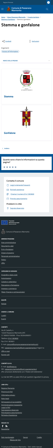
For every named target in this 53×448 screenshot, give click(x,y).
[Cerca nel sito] (46, 9)
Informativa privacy (8, 395)
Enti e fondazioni (7, 249)
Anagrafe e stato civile (9, 275)
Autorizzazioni (6, 278)
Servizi (25, 437)
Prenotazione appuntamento (11, 412)
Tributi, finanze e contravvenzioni (13, 292)
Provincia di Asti (7, 391)
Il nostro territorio (33, 17)
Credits (39, 437)
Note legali (5, 398)
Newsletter (5, 429)
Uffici (3, 263)
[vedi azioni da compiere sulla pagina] (34, 41)
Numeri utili (5, 354)
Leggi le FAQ (5, 407)
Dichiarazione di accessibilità (11, 402)
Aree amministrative (8, 242)
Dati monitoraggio (7, 437)
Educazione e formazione (10, 285)
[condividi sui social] (6, 41)
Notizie (3, 303)
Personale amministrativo (10, 256)
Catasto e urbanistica (8, 281)
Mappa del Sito (15, 440)
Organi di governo (7, 252)
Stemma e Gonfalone (8, 19)
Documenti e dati (7, 246)
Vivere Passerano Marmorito (16, 17)
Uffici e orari (5, 351)
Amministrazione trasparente (11, 405)
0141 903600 (13, 338)
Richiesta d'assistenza (9, 415)
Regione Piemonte (8, 2)
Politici (3, 259)
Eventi (3, 319)
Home (3, 17)
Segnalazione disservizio (10, 410)
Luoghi (3, 315)
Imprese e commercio (9, 288)
